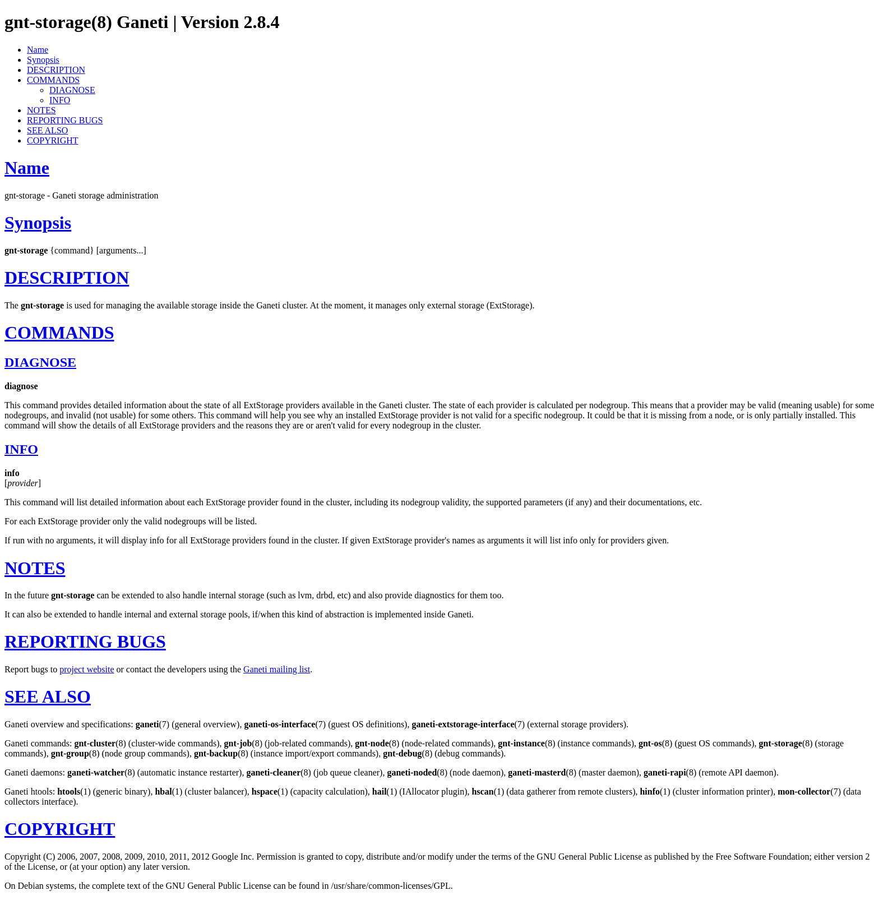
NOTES (41, 110)
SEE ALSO (47, 130)
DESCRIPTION (56, 70)
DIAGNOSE (72, 90)
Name (37, 49)
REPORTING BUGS (65, 120)
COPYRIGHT (52, 140)
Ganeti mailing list (276, 669)
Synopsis (43, 59)
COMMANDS (53, 80)
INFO (59, 100)
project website (86, 669)
